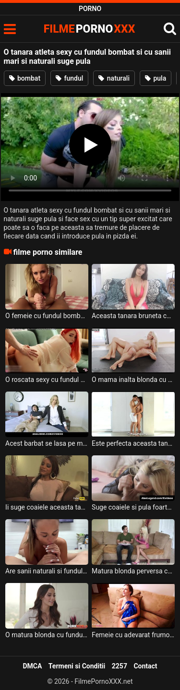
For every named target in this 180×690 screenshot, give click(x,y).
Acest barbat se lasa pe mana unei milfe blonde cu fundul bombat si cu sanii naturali (46, 443)
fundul (69, 78)
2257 (119, 666)
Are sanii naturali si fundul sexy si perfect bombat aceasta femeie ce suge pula (46, 571)
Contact (145, 666)
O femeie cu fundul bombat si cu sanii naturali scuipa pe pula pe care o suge (46, 316)
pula (155, 78)
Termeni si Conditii (76, 666)
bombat (25, 78)
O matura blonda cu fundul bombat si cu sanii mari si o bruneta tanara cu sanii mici (46, 635)
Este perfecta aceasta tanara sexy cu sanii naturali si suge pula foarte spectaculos (133, 443)
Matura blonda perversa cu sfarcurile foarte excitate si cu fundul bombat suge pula (133, 571)
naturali (114, 78)
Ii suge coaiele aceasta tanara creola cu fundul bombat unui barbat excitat (46, 507)
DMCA (32, 666)
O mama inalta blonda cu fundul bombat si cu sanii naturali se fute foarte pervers (133, 379)
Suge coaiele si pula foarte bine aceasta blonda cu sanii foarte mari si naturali (133, 507)
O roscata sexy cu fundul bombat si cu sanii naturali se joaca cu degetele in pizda (46, 379)
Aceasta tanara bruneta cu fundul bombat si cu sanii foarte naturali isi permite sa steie (133, 316)
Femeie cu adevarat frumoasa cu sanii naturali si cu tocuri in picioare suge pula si (133, 635)
